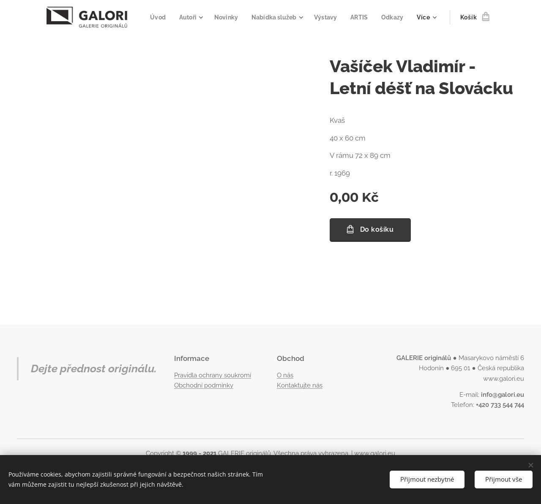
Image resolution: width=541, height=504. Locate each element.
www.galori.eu (374, 453)
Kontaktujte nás (299, 385)
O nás (285, 375)
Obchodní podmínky (203, 385)
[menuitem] (186, 17)
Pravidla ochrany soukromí (212, 375)
